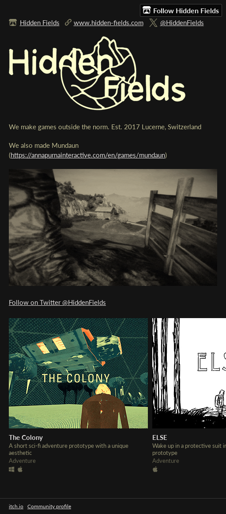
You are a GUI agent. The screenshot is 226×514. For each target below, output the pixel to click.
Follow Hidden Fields (181, 10)
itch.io (16, 506)
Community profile (49, 506)
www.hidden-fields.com (108, 22)
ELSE (159, 437)
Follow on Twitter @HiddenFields (57, 302)
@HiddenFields (182, 22)
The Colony (26, 437)
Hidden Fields (40, 22)
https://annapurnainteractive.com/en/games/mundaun (88, 155)
